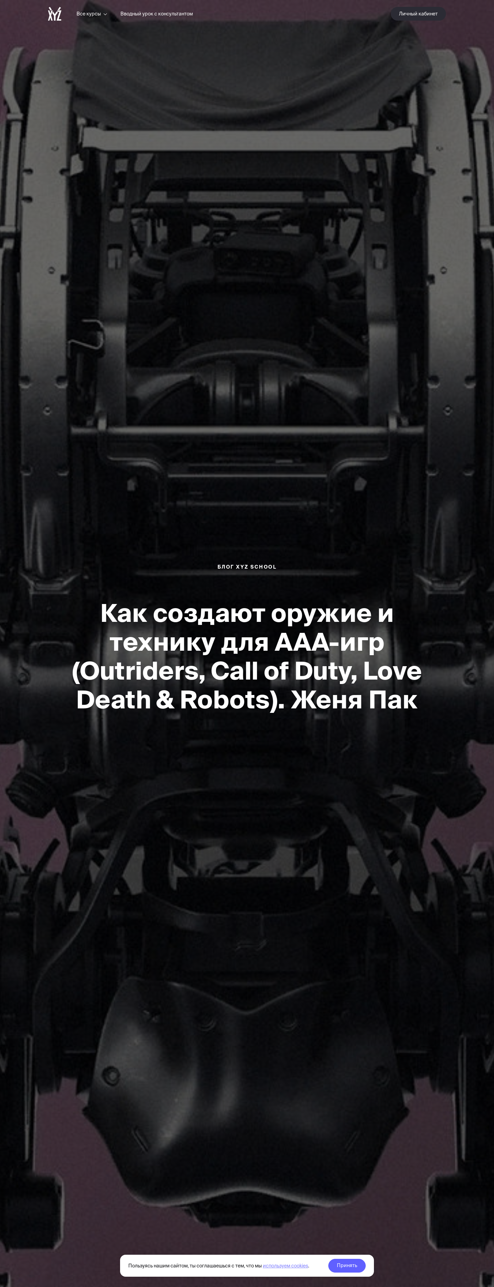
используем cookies (285, 1265)
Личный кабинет (418, 13)
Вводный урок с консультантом (156, 13)
